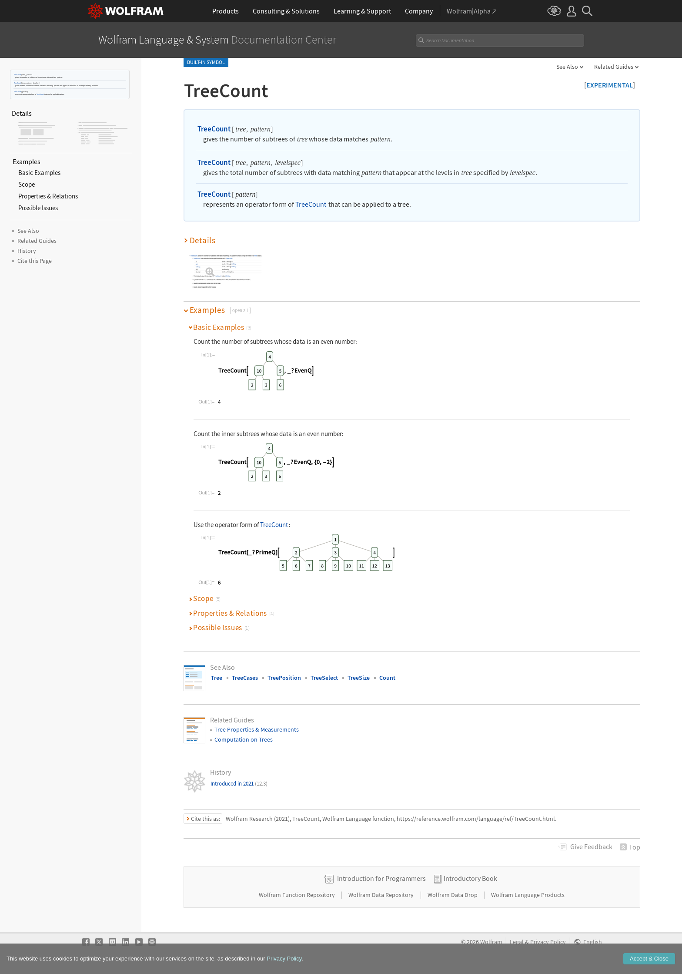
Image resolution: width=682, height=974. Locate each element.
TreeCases (245, 678)
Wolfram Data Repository (381, 895)
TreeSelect (324, 678)
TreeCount (17, 75)
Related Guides (613, 67)
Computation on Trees (243, 739)
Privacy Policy (548, 942)
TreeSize (359, 678)
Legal (517, 942)
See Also (567, 67)
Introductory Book (470, 878)
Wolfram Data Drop (453, 895)
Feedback (591, 846)
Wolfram (491, 942)
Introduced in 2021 (239, 783)
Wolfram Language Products (528, 895)
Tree (216, 678)
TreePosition (284, 678)
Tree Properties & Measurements (256, 729)
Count (387, 678)
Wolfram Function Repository (297, 895)
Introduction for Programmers (381, 878)
